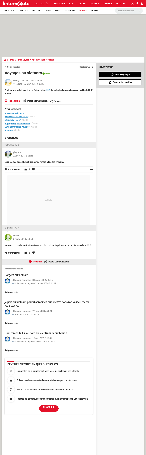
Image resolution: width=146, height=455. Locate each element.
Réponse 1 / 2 (12, 144)
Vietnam (50, 60)
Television (70, 11)
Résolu (47, 74)
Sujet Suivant (84, 67)
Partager (55, 101)
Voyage (83, 11)
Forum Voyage (23, 60)
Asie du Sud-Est (38, 60)
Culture (94, 3)
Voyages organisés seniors (17, 123)
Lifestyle (23, 11)
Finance (108, 3)
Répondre (37, 261)
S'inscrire (48, 407)
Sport (82, 3)
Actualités (41, 3)
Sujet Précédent (13, 67)
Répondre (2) (14, 101)
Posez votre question (37, 101)
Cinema (94, 11)
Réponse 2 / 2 (12, 228)
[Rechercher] (129, 11)
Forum (11, 60)
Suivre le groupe (122, 74)
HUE (48, 90)
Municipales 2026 (64, 3)
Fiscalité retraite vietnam (16, 116)
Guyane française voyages (17, 126)
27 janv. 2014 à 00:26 (34, 84)
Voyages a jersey (13, 120)
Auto (57, 11)
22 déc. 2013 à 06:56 (23, 155)
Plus (120, 3)
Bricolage (9, 11)
